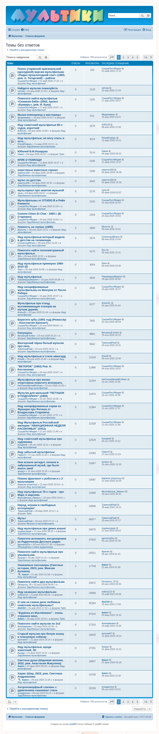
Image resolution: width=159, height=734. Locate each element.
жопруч (21, 471)
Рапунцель (25, 332)
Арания (21, 557)
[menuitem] (25, 29)
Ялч (20, 256)
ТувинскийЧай (25, 349)
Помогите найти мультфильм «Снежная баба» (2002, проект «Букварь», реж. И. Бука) (38, 101)
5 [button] (137, 57)
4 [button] (132, 57)
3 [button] (128, 57)
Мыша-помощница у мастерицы (39, 114)
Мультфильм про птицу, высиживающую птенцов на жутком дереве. (37, 306)
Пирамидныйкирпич (28, 279)
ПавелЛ (22, 455)
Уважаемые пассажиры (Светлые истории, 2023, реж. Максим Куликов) (40, 568)
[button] (112, 57)
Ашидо (21, 653)
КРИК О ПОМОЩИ (30, 159)
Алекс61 (22, 312)
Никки (21, 154)
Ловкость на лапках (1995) (35, 226)
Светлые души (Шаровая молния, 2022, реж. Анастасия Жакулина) (40, 662)
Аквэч (25, 574)
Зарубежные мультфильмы (40, 146)
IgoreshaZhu (24, 544)
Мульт (22, 518)
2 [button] (123, 57)
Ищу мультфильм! (36, 83)
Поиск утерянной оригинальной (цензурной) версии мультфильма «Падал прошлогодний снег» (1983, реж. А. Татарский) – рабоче (41, 73)
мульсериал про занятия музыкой (41, 190)
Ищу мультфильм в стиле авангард (42, 356)
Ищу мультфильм (30, 276)
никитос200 (24, 173)
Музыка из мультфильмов (40, 523)
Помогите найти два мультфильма (41, 581)
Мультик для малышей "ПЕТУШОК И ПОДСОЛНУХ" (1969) (41, 394)
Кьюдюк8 (22, 444)
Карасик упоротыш (27, 484)
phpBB (72, 724)
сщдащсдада (24, 531)
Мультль (22, 229)
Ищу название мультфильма (37, 591)
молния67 (23, 639)
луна (20, 193)
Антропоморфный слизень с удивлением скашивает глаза (37, 689)
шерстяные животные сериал (38, 170)
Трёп (61, 154)
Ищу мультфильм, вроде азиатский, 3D (34, 648)
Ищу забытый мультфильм (36, 452)
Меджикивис (24, 117)
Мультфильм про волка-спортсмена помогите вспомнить (40, 381)
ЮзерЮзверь (25, 144)
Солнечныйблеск (27, 243)
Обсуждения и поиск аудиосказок (35, 547)
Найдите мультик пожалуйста (38, 88)
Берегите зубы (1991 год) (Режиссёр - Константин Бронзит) (42, 321)
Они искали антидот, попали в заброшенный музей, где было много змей (38, 465)
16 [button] (145, 57)
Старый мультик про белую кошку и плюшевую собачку (41, 635)
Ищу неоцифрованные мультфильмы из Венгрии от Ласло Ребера (42, 290)
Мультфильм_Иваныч (29, 497)
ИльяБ (21, 359)
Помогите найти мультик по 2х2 (39, 623)
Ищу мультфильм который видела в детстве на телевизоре (41, 238)
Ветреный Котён (26, 335)
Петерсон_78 (24, 584)
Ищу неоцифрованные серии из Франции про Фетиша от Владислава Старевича (39, 409)
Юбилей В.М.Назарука (33, 151)
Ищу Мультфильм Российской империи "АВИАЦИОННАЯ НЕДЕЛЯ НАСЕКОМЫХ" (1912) (42, 425)
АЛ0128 (22, 131)
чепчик (21, 91)
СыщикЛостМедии (27, 81)
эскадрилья (24, 693)
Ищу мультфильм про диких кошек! (42, 528)
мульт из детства (29, 180)
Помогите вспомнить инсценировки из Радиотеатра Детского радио (42, 540)
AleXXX (22, 608)
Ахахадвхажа (25, 626)
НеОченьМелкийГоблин (30, 385)
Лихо (20, 269)
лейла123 (23, 594)
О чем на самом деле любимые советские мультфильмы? (39, 604)
